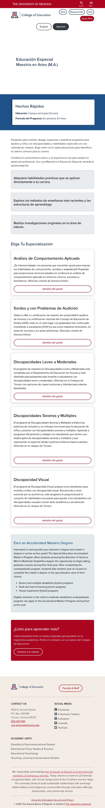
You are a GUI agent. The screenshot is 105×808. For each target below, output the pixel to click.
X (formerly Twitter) (68, 714)
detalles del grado (52, 289)
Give (63, 12)
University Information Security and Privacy (52, 800)
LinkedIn (63, 723)
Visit (90, 12)
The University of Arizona (78, 804)
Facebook (63, 709)
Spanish (60, 26)
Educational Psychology (24, 753)
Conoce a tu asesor (28, 651)
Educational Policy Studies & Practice (32, 749)
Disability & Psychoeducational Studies (33, 744)
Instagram (63, 718)
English (44, 26)
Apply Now (87, 18)
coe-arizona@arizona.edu (25, 725)
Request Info (76, 12)
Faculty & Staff (70, 688)
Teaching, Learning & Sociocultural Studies (35, 758)
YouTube (63, 727)
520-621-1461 (18, 721)
